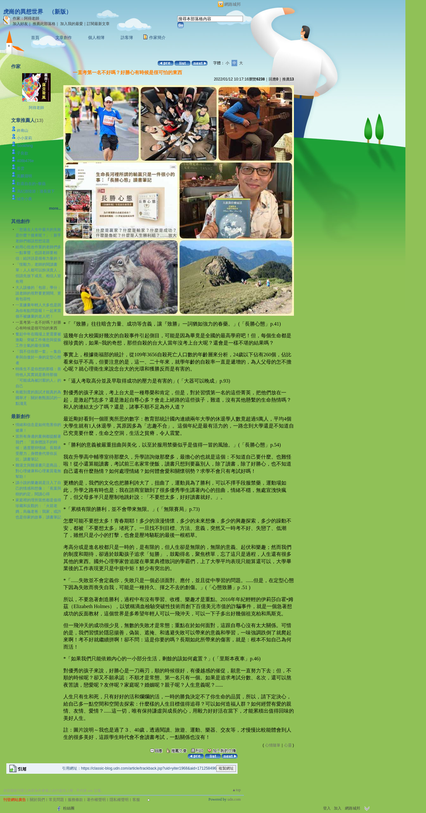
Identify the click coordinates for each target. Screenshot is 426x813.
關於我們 (37, 799)
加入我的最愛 (71, 24)
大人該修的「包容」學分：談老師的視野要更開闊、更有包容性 (38, 293)
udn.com (234, 799)
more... (55, 208)
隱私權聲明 (119, 799)
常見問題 (56, 799)
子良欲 (22, 153)
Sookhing (25, 145)
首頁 (35, 37)
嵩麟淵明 (24, 176)
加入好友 (20, 24)
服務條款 (75, 799)
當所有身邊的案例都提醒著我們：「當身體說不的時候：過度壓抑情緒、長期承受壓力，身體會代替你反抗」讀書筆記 (38, 447)
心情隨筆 (272, 745)
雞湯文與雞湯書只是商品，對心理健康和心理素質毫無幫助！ (38, 471)
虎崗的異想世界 (23, 12)
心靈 (288, 745)
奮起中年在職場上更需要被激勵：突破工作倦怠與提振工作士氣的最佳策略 (38, 340)
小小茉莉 (24, 138)
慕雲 (20, 168)
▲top (236, 790)
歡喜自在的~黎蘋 (31, 183)
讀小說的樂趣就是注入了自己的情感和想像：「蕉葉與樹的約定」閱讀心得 (38, 488)
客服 (136, 799)
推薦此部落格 (44, 24)
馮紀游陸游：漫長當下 (36, 191)
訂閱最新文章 (98, 24)
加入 (337, 808)
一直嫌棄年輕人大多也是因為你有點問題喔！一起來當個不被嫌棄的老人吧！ (38, 311)
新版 (60, 12)
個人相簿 (96, 37)
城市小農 (24, 199)
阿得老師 (36, 107)
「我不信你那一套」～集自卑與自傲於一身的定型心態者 (38, 357)
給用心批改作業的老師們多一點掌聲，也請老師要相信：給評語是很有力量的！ (38, 253)
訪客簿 (127, 37)
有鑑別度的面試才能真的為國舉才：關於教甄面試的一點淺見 (38, 398)
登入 (327, 808)
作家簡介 (157, 37)
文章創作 (63, 37)
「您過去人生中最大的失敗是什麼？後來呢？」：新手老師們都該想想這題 (38, 235)
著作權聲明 (96, 799)
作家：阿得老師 (26, 18)
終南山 (22, 130)
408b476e (25, 161)
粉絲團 (68, 808)
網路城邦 (232, 4)
